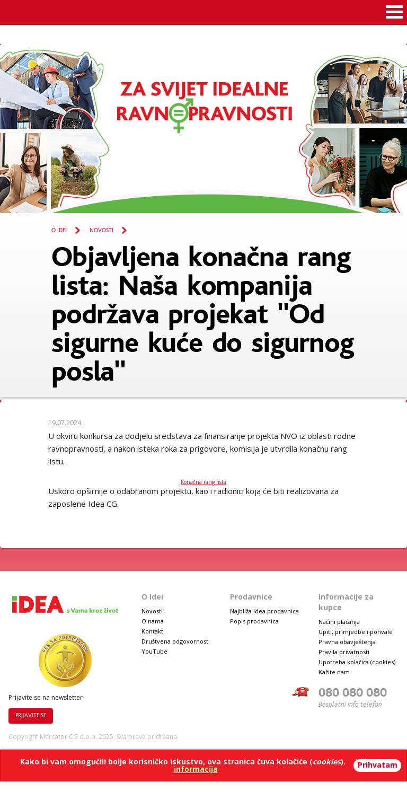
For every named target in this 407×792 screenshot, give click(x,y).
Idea (250, 11)
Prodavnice (251, 597)
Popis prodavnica (254, 621)
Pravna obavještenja (347, 642)
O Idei (59, 230)
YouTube (154, 651)
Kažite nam (334, 672)
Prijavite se (30, 715)
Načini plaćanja (339, 622)
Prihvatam (377, 765)
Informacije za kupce (346, 602)
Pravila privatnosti (343, 652)
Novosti (101, 230)
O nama (152, 621)
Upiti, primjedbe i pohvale (355, 632)
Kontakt (152, 631)
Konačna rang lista (203, 482)
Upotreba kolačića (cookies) (356, 662)
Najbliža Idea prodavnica (264, 611)
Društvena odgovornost (174, 641)
